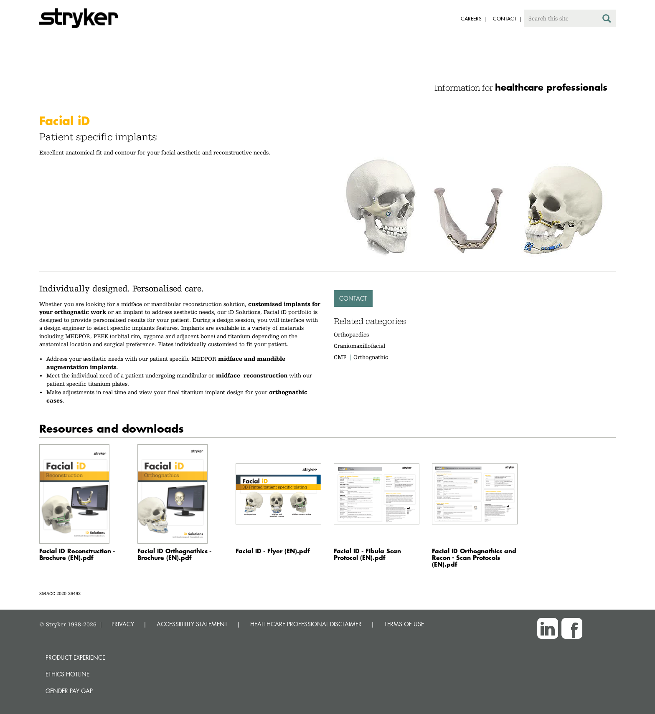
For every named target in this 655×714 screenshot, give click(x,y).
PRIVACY (123, 624)
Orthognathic (370, 357)
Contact (353, 298)
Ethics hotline (67, 674)
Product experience (75, 657)
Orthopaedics (351, 334)
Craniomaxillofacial (359, 345)
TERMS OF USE (404, 624)
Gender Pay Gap (69, 691)
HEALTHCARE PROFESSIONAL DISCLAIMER (306, 624)
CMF (340, 357)
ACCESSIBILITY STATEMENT (192, 624)
